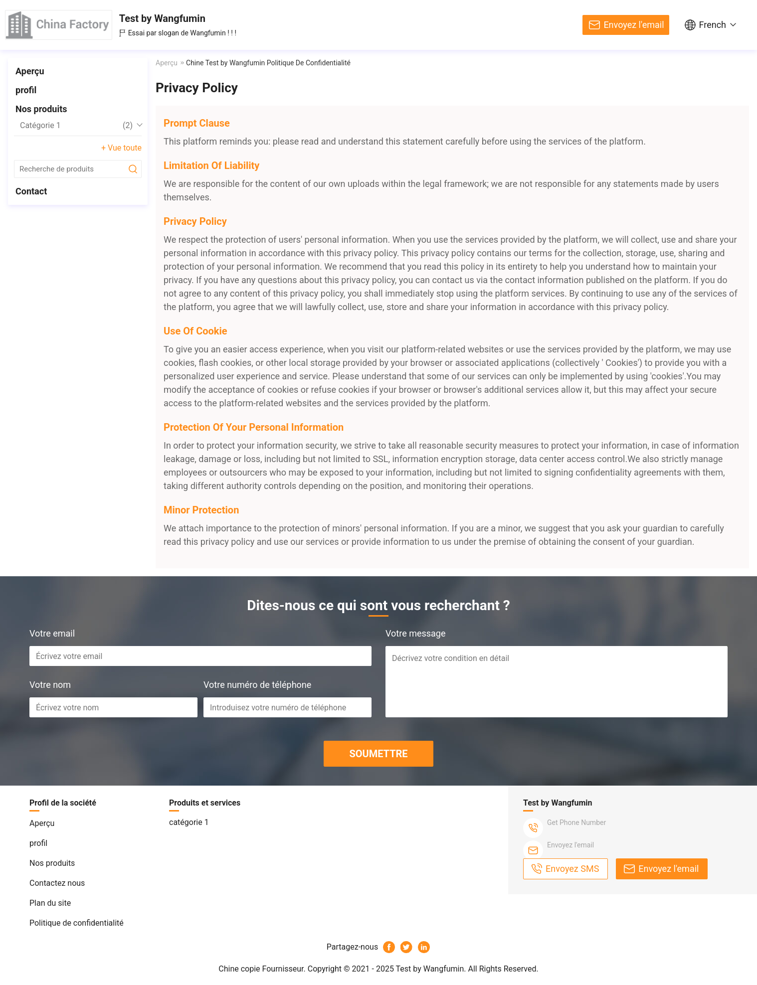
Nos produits (41, 109)
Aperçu (29, 71)
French (712, 24)
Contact (31, 191)
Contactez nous (57, 883)
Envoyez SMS (572, 868)
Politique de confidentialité (76, 923)
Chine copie (239, 969)
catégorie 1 (76, 126)
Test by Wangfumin (162, 18)
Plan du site (50, 903)
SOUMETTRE (378, 754)
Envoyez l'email (633, 24)
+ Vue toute (121, 148)
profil (25, 90)
